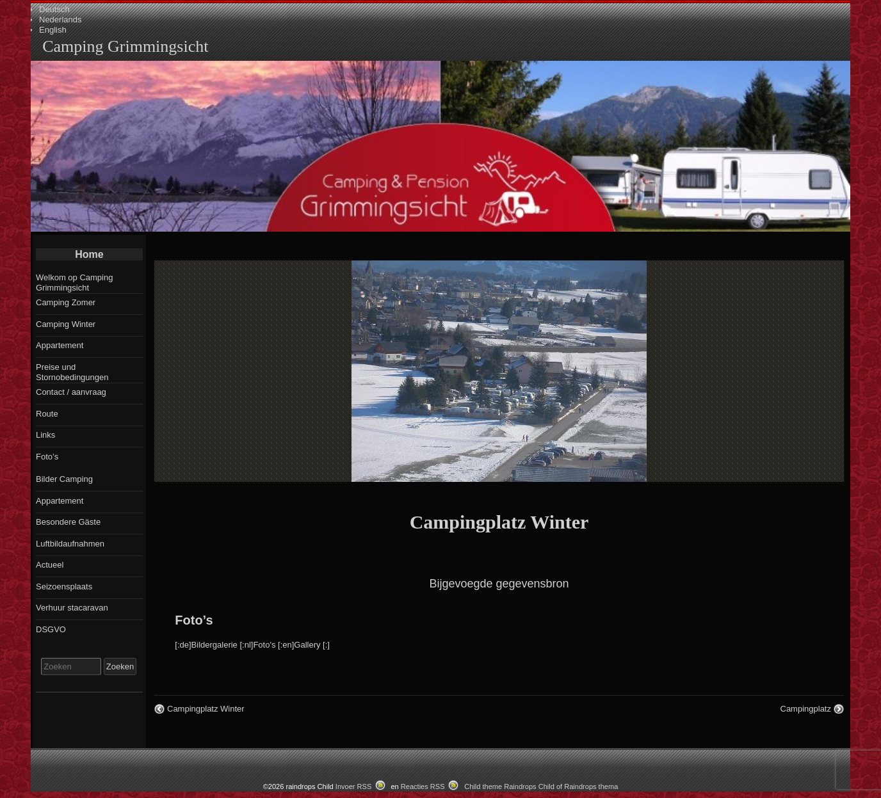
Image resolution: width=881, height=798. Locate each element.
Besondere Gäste (68, 522)
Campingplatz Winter (499, 521)
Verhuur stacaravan (72, 607)
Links (45, 435)
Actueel (49, 565)
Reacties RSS (423, 786)
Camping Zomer (65, 302)
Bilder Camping (64, 479)
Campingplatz (806, 709)
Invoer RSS (353, 786)
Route (47, 414)
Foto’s (194, 620)
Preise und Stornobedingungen (72, 372)
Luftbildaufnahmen (70, 543)
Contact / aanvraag (71, 392)
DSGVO (51, 629)
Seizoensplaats (64, 586)
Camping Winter (65, 324)
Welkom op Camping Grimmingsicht (74, 282)
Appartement (59, 345)
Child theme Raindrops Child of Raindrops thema (541, 786)
